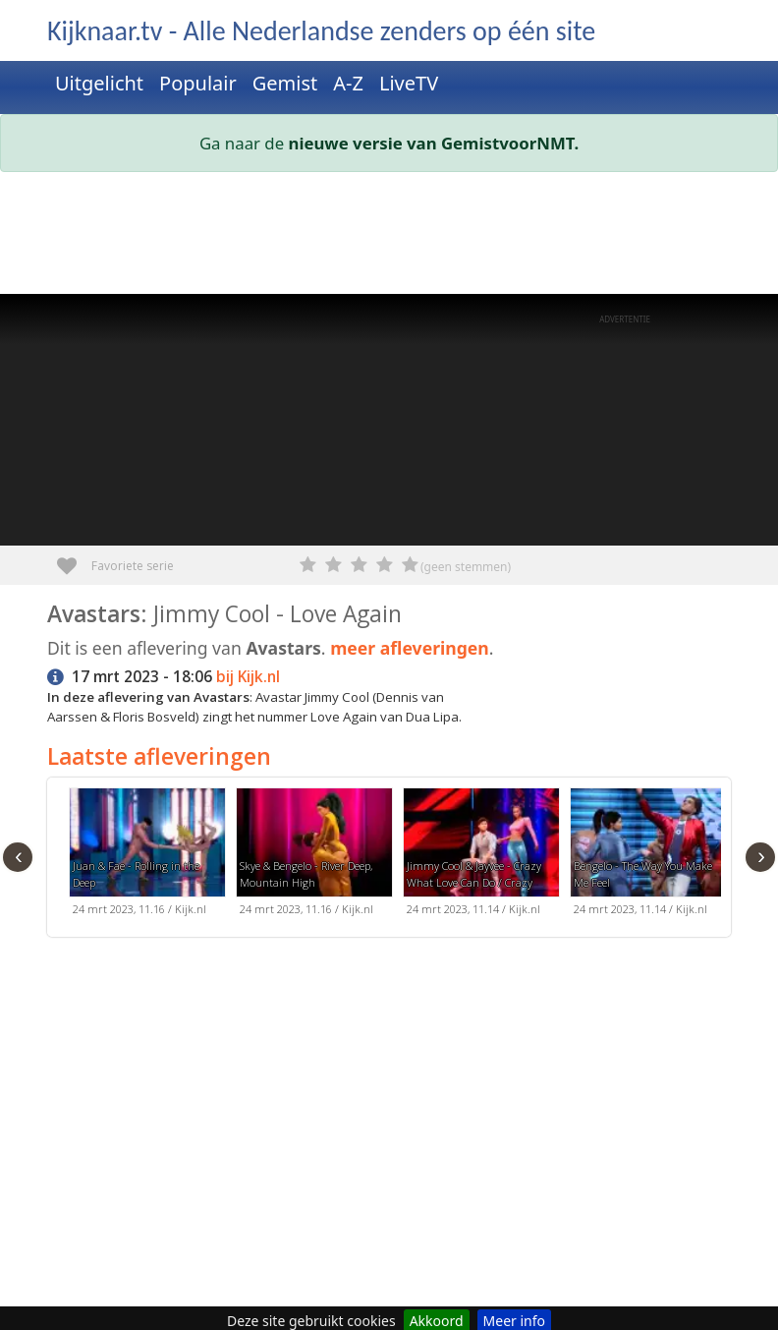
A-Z (348, 83)
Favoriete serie (74, 559)
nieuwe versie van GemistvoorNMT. (434, 143)
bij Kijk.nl (248, 676)
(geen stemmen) (465, 566)
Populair (198, 83)
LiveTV (408, 83)
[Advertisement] (389, 237)
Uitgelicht (99, 83)
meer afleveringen (409, 648)
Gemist (285, 83)
